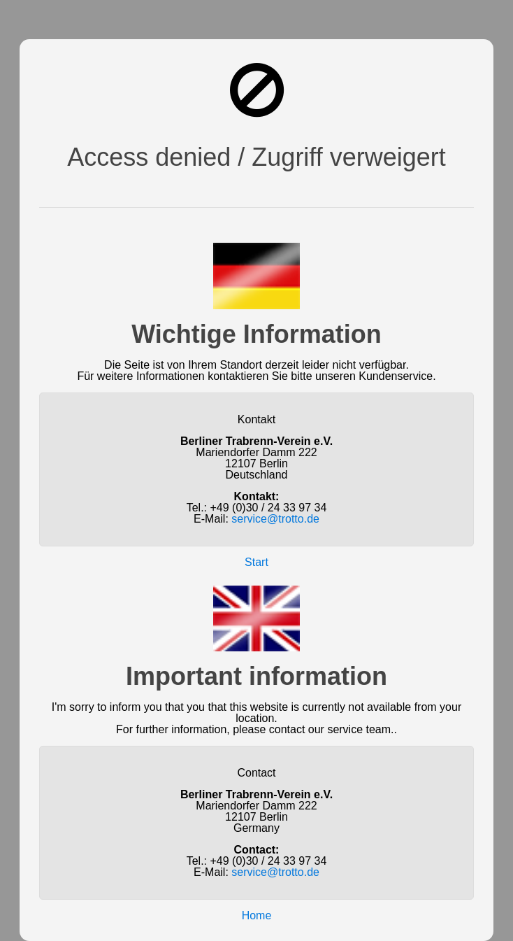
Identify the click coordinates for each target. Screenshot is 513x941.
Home (257, 915)
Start (256, 562)
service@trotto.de (275, 519)
